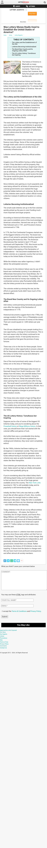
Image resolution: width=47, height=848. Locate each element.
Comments (3, 645)
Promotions (3, 638)
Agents (17, 6)
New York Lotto (35, 483)
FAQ (1, 640)
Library (2, 636)
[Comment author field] (17, 600)
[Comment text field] (24, 580)
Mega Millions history (27, 426)
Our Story (3, 632)
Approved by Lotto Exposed (8, 630)
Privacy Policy (35, 611)
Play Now (32, 13)
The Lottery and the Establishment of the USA (24, 43)
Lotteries (32, 6)
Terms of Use (4, 642)
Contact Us (3, 647)
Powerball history (10, 426)
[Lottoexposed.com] (23, 2)
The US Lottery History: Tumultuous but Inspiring (24, 54)
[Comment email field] (17, 605)
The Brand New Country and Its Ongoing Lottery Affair (22, 50)
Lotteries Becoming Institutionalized (24, 47)
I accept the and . (21, 611)
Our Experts (3, 634)
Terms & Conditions (19, 611)
